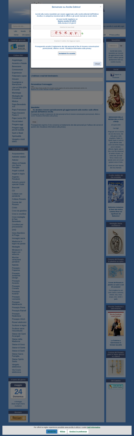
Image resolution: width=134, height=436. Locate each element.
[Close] (100, 6)
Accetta (52, 431)
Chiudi (97, 64)
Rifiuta (62, 431)
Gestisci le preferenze (78, 431)
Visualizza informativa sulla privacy (78, 48)
